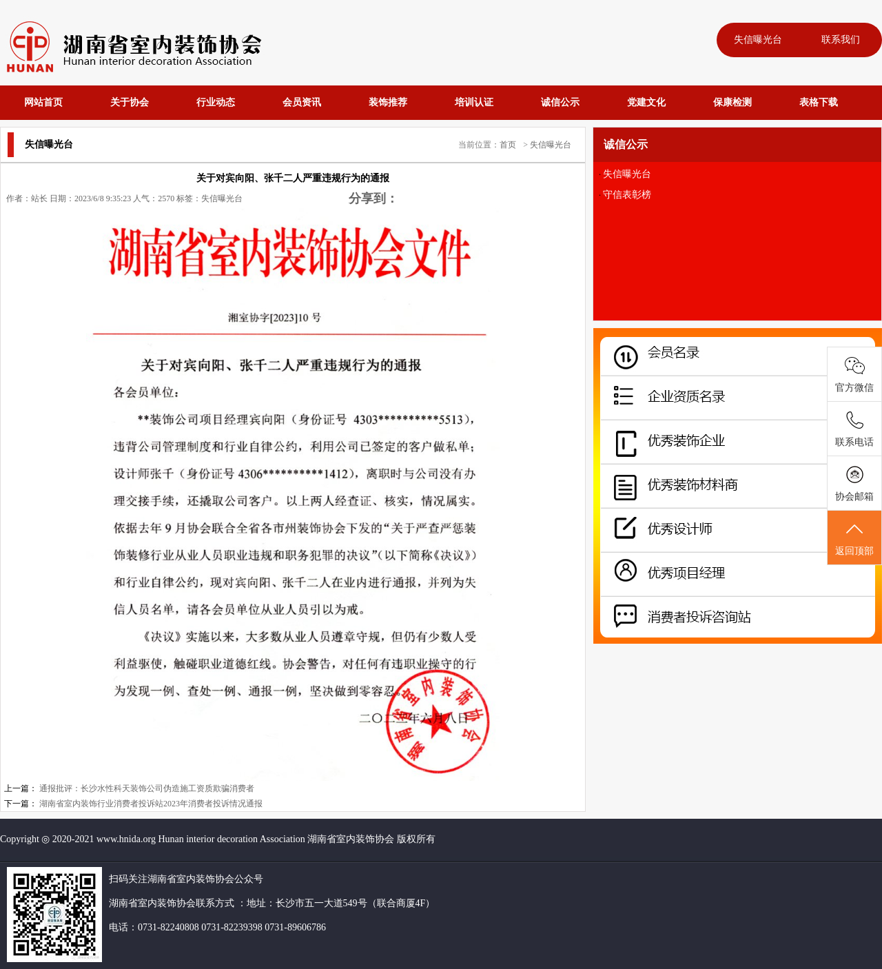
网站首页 (43, 102)
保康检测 (732, 102)
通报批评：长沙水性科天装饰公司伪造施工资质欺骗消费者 (146, 788)
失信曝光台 (758, 39)
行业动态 (215, 102)
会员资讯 (302, 102)
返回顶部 (854, 538)
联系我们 (840, 39)
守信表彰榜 (627, 195)
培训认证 (474, 102)
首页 (508, 145)
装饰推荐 (388, 102)
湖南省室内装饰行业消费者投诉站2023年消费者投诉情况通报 (151, 803)
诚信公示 (560, 102)
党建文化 (646, 102)
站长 (39, 198)
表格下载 (818, 102)
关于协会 (129, 102)
